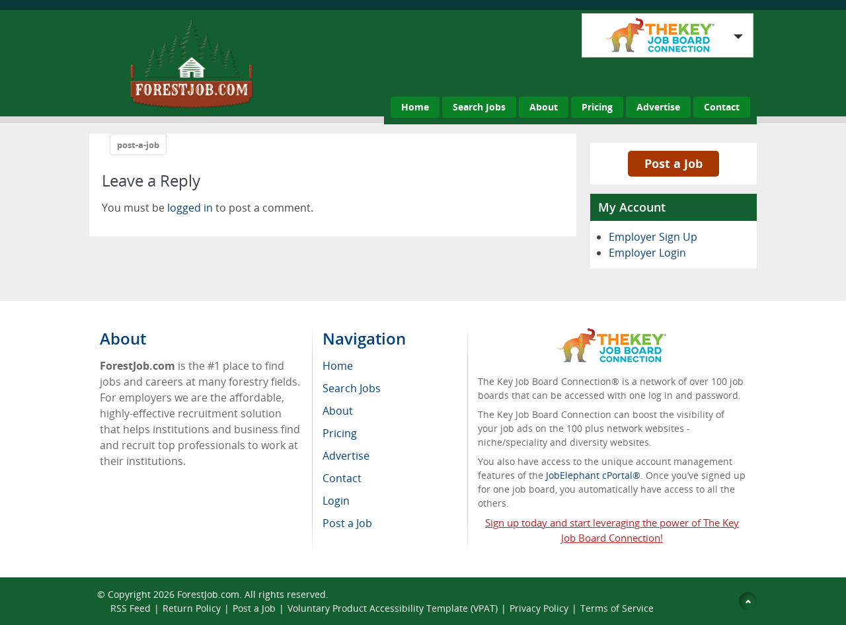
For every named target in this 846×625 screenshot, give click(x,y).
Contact (722, 107)
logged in (190, 207)
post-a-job (138, 145)
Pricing (597, 107)
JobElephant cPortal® (593, 475)
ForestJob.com (208, 594)
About (543, 107)
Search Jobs (479, 107)
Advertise (658, 107)
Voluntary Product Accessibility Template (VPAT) (393, 608)
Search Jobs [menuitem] (352, 388)
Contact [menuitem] (342, 478)
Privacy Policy (539, 608)
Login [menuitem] (336, 500)
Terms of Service (617, 608)
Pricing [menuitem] (340, 433)
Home (415, 107)
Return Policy (192, 608)
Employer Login (647, 252)
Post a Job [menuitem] (347, 523)
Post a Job (673, 163)
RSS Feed (130, 608)
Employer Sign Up (653, 236)
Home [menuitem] (338, 365)
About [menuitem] (338, 410)
